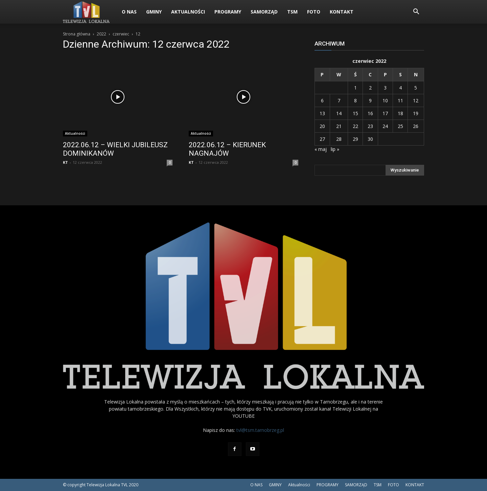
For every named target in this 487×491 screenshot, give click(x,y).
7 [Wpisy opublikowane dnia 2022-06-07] (339, 100)
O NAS (129, 11)
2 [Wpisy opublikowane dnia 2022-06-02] (370, 87)
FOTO (313, 11)
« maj (321, 149)
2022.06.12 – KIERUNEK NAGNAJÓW (227, 149)
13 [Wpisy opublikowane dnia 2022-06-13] (322, 113)
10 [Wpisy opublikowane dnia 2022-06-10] (385, 100)
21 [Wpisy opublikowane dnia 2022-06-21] (339, 126)
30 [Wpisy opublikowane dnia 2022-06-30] (370, 139)
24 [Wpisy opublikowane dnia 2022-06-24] (385, 126)
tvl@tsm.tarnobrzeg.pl (260, 430)
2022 (101, 34)
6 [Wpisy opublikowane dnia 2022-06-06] (322, 100)
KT (65, 162)
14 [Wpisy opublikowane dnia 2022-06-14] (339, 113)
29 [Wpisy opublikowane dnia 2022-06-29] (355, 139)
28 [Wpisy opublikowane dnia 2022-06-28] (339, 139)
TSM (292, 11)
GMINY (154, 11)
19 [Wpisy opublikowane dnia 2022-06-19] (415, 113)
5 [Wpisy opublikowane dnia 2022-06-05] (415, 87)
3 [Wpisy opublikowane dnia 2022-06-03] (385, 87)
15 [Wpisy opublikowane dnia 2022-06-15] (355, 113)
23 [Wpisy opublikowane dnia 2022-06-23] (370, 126)
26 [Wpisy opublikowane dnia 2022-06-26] (415, 126)
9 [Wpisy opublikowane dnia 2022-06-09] (370, 100)
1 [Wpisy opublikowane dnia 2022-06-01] (355, 87)
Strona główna (76, 34)
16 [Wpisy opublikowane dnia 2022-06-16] (370, 113)
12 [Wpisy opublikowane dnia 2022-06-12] (415, 100)
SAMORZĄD (264, 11)
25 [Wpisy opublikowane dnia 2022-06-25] (400, 126)
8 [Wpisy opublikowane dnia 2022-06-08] (355, 100)
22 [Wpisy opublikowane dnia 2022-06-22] (355, 126)
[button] (416, 12)
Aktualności (188, 11)
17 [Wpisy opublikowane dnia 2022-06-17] (385, 113)
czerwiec (121, 34)
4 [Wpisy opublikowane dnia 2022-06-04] (400, 87)
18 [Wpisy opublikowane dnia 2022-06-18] (400, 113)
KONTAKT (341, 11)
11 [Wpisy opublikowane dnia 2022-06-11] (400, 100)
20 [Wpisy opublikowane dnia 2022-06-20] (322, 126)
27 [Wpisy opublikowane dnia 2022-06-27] (322, 139)
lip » (335, 149)
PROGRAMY (227, 11)
